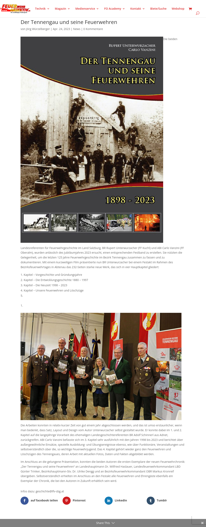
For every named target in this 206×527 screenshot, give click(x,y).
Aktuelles (19, 8)
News (76, 29)
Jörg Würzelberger (38, 29)
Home (4, 8)
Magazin (60, 8)
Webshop (178, 8)
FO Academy (112, 8)
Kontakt (135, 8)
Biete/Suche (158, 8)
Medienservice (85, 8)
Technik (40, 8)
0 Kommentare (93, 29)
